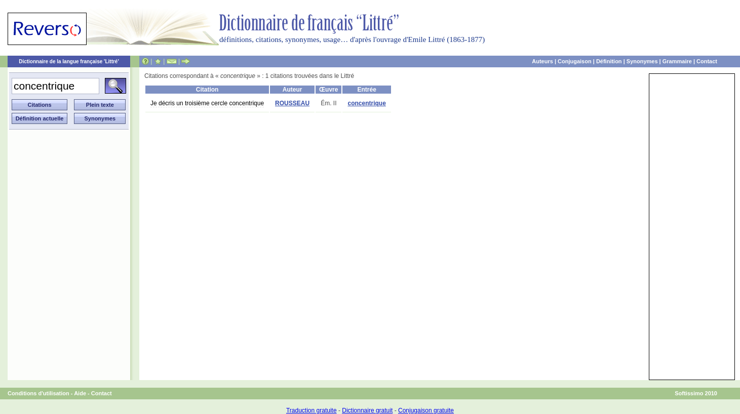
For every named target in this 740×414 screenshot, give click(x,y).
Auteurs (542, 61)
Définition (609, 61)
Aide (80, 393)
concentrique (366, 103)
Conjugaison (575, 61)
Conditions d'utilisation (38, 393)
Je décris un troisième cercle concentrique (207, 103)
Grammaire (677, 61)
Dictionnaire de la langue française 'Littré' (69, 61)
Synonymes (642, 61)
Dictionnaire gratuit (367, 410)
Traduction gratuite (311, 410)
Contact (706, 61)
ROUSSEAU (292, 103)
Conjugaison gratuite (426, 410)
